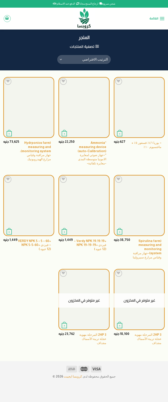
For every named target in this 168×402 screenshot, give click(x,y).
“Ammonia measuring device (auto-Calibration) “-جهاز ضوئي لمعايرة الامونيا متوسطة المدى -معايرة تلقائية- (92, 153)
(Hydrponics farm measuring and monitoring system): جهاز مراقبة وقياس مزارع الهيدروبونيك (35, 151)
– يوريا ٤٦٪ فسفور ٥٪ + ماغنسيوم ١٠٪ (146, 145)
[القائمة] (157, 18)
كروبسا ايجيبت (72, 376)
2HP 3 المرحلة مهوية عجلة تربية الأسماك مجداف (148, 339)
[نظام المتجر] (84, 59)
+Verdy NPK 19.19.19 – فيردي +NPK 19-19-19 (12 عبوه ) (90, 245)
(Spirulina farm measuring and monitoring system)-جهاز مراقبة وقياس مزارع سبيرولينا (147, 249)
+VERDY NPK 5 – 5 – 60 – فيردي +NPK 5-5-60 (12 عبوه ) (34, 245)
